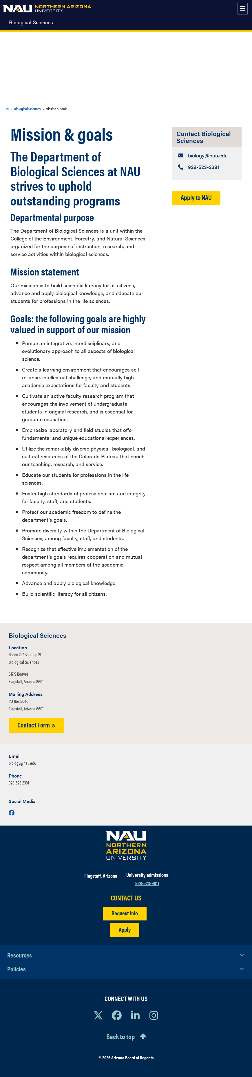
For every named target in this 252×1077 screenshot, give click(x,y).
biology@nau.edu (22, 763)
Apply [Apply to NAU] (125, 929)
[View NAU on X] (98, 1015)
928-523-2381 (19, 782)
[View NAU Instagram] (154, 1015)
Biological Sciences (31, 22)
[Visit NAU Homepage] (126, 845)
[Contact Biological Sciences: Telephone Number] (206, 167)
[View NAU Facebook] (117, 1015)
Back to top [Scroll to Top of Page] (120, 1036)
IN (7, 108)
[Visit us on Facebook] (11, 812)
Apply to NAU (196, 197)
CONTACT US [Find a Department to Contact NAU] (126, 898)
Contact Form (36, 724)
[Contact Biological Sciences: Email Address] (206, 155)
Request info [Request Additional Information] (125, 913)
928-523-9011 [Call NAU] (147, 883)
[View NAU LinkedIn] (135, 1015)
